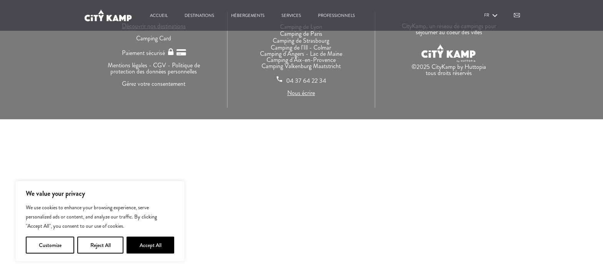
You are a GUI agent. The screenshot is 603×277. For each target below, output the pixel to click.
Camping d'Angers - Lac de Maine (301, 53)
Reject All (100, 245)
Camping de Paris (301, 33)
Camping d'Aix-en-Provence (301, 59)
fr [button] (491, 16)
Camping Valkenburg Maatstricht (301, 66)
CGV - (162, 65)
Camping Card (153, 38)
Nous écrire (301, 92)
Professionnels (336, 15)
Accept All (151, 245)
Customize (50, 245)
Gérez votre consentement (153, 83)
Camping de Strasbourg (301, 40)
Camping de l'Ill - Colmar (301, 47)
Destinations (199, 15)
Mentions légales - (130, 65)
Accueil (159, 15)
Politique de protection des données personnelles (155, 68)
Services (291, 15)
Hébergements (248, 15)
